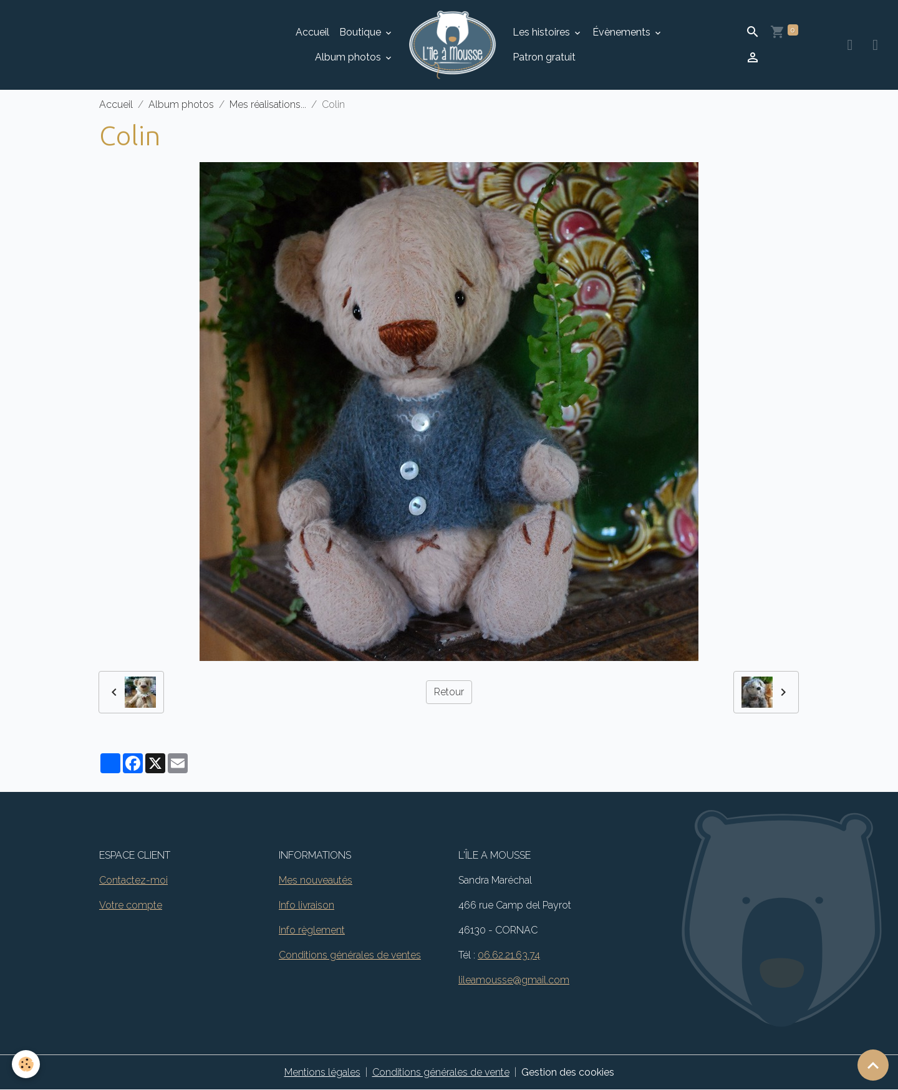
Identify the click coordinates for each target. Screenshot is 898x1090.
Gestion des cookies (567, 1072)
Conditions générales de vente (440, 1072)
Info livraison (306, 905)
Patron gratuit (544, 57)
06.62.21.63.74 (509, 955)
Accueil (312, 32)
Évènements (622, 32)
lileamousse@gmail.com (513, 980)
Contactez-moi (133, 880)
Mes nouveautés (315, 880)
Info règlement (312, 930)
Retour (449, 692)
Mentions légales (322, 1072)
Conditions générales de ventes (350, 955)
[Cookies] (26, 1064)
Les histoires (542, 32)
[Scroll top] (873, 1065)
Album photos (349, 57)
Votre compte (130, 905)
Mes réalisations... (267, 104)
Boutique (361, 32)
